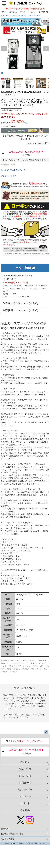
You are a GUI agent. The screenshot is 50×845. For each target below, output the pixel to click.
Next (46, 22)
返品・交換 (25, 775)
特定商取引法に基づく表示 (12, 834)
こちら (10, 717)
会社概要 (25, 810)
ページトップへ (46, 732)
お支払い (25, 762)
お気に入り (13, 12)
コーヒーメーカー (33, 16)
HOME (3, 12)
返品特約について (8, 164)
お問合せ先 (25, 782)
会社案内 (5, 829)
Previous (4, 22)
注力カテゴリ (25, 789)
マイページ (24, 12)
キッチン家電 (20, 16)
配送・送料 (25, 769)
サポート (25, 803)
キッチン (10, 16)
